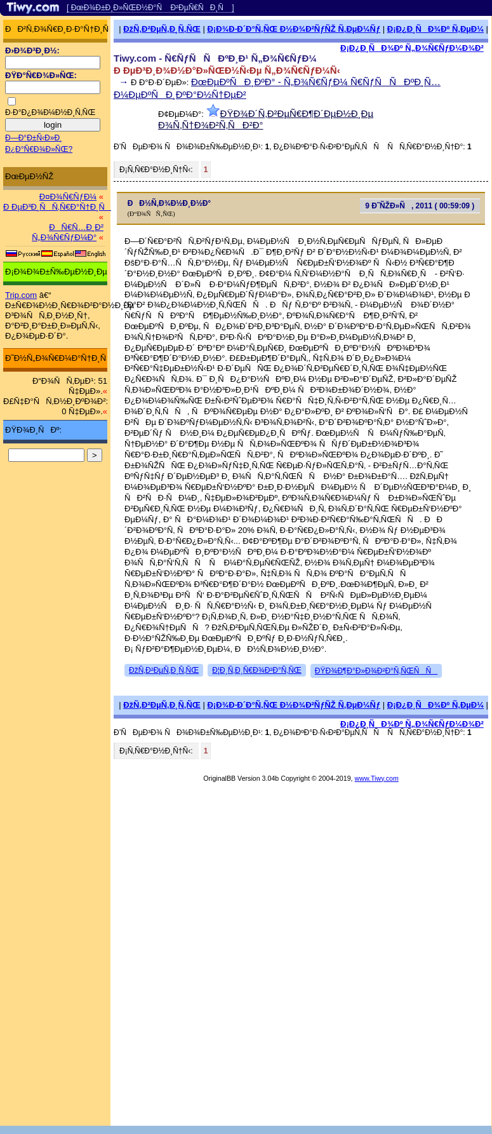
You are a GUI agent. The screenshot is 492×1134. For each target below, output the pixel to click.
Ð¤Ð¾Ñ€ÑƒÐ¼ (67, 196)
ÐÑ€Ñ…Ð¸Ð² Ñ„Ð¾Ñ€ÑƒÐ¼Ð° (67, 232)
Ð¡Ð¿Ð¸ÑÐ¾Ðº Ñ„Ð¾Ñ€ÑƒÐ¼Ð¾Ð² (412, 48)
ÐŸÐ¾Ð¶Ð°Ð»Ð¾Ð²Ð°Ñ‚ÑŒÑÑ (376, 670)
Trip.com (21, 295)
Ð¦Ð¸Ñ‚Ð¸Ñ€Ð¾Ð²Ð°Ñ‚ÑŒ (257, 670)
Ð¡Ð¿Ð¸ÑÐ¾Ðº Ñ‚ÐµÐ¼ (435, 29)
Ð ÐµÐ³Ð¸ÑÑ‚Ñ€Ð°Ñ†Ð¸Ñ (57, 207)
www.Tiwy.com (377, 778)
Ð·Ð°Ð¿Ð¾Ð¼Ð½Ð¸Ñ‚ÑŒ (50, 112)
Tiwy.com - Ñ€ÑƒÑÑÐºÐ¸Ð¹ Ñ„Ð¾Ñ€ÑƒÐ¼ (215, 58)
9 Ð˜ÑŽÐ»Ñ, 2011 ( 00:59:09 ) (419, 205)
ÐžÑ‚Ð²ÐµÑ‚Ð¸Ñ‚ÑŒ (162, 29)
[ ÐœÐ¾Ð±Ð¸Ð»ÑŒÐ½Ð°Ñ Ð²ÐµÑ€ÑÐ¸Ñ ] (150, 7)
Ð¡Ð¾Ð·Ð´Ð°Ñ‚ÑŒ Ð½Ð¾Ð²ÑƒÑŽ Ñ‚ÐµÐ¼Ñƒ (293, 29)
